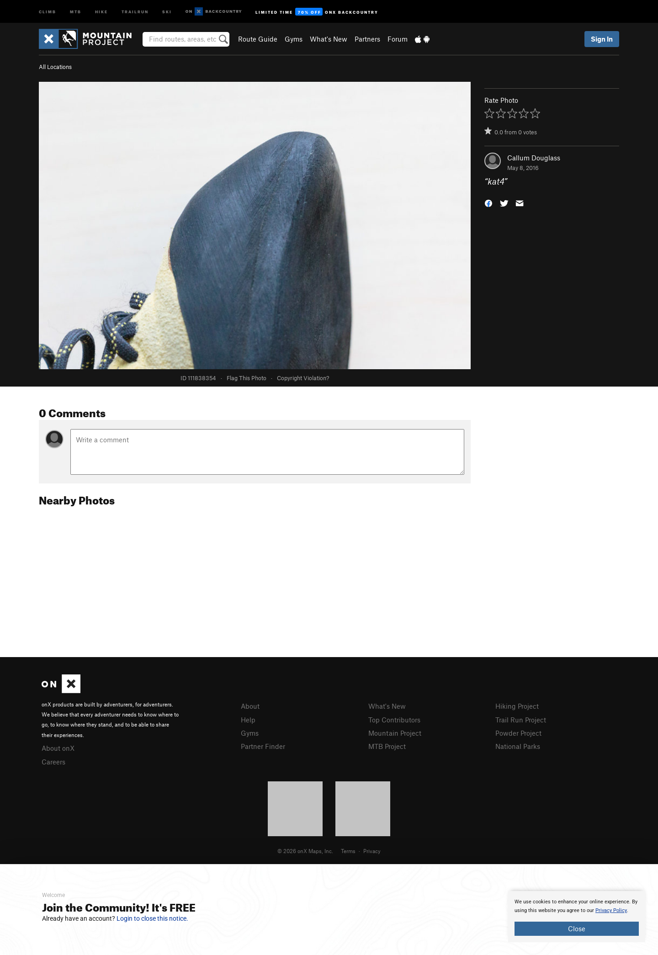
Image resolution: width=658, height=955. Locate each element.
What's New (328, 39)
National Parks (517, 746)
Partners (367, 39)
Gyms (293, 39)
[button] (488, 202)
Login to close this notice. (152, 918)
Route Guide (257, 39)
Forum (397, 39)
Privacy (372, 851)
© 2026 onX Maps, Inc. (305, 851)
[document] (577, 916)
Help (248, 720)
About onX (58, 748)
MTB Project (387, 746)
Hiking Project (517, 706)
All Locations (55, 66)
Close (576, 928)
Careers (53, 762)
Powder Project (518, 733)
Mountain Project (394, 733)
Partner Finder (263, 746)
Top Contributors (394, 720)
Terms (348, 851)
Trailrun (135, 11)
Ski (167, 11)
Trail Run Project (520, 720)
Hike (101, 11)
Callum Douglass (533, 158)
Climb (47, 11)
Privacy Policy (611, 910)
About (250, 706)
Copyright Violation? (303, 378)
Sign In (602, 39)
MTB (75, 11)
